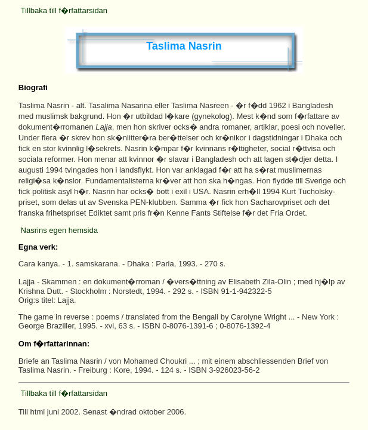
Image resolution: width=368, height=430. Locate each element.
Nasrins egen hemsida (59, 230)
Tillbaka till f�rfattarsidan (64, 10)
